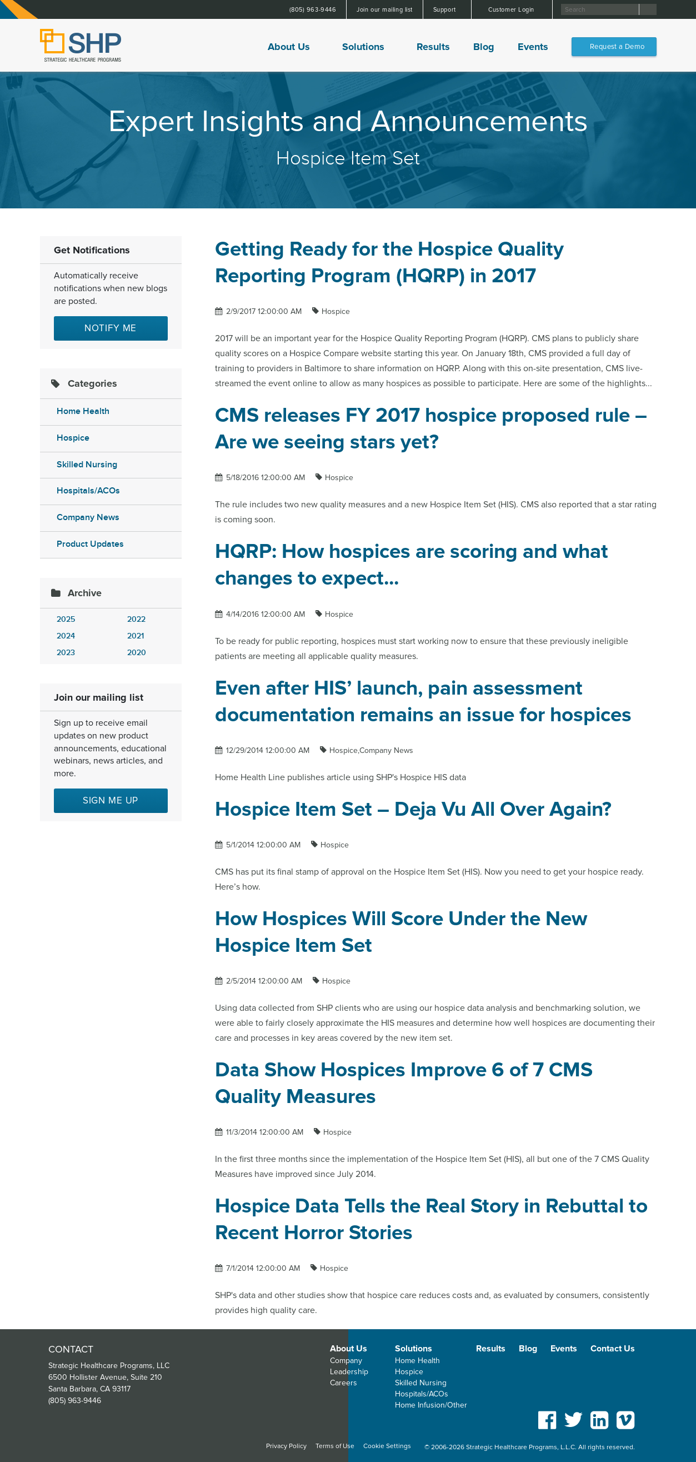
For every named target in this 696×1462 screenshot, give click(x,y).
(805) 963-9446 (313, 9)
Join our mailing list (385, 9)
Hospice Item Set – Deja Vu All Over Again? (413, 809)
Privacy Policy (286, 1446)
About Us (289, 47)
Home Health (83, 411)
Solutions (363, 47)
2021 (135, 636)
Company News (88, 517)
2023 (66, 652)
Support (445, 9)
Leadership (349, 1371)
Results (433, 47)
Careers (343, 1383)
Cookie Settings (387, 1446)
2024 (66, 636)
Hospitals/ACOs (88, 491)
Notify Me (110, 328)
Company (346, 1360)
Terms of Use (335, 1446)
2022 (136, 619)
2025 (66, 619)
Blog (483, 47)
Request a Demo (617, 46)
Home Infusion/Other (431, 1405)
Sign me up (111, 800)
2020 (136, 652)
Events (533, 47)
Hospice (73, 438)
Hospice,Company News (371, 750)
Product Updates (90, 544)
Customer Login (512, 9)
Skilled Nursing (87, 465)
